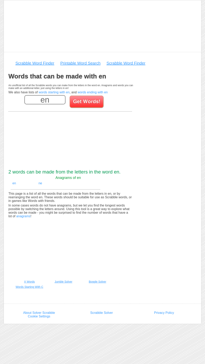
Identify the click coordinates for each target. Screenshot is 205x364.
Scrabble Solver (101, 312)
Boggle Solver (97, 281)
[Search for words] (87, 102)
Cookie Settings (39, 316)
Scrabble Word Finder (34, 63)
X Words (29, 281)
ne (40, 183)
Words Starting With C (29, 286)
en (14, 183)
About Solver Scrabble (39, 312)
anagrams (23, 216)
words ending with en (93, 92)
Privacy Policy (164, 312)
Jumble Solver (63, 281)
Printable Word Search (80, 63)
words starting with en (54, 92)
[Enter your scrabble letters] (44, 99)
